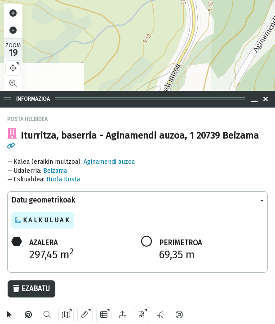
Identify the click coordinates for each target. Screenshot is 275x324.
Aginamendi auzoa (109, 162)
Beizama (55, 171)
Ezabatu (31, 288)
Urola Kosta (63, 179)
